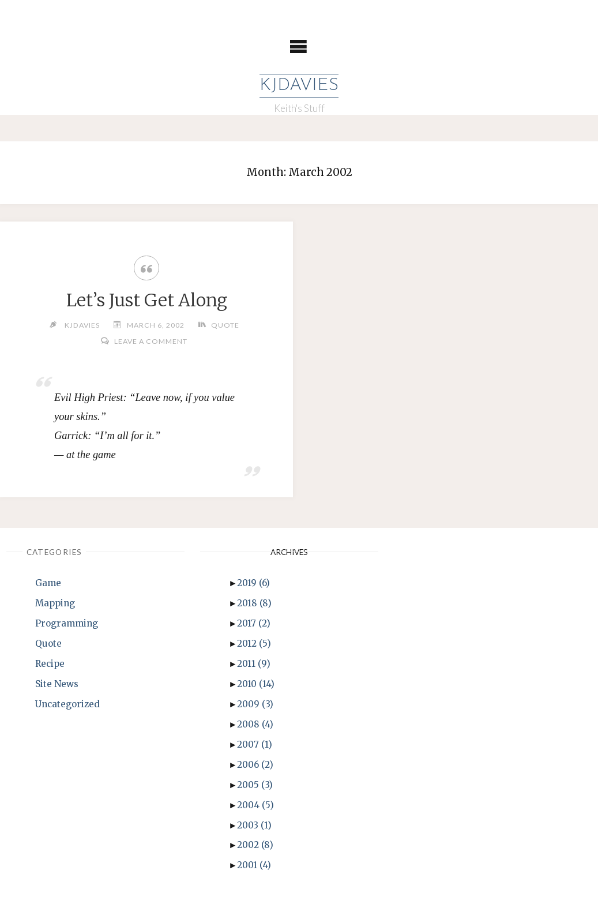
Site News (56, 683)
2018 (254, 603)
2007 (254, 744)
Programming (66, 623)
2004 (255, 805)
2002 (255, 844)
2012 (254, 643)
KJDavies (299, 86)
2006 (255, 764)
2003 (254, 825)
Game (48, 582)
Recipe (50, 663)
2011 (253, 663)
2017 (253, 623)
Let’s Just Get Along (146, 300)
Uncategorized (67, 704)
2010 (255, 683)
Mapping (55, 603)
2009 (255, 704)
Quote (225, 325)
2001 (254, 865)
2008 (255, 724)
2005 (255, 784)
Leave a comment (150, 341)
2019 (253, 582)
